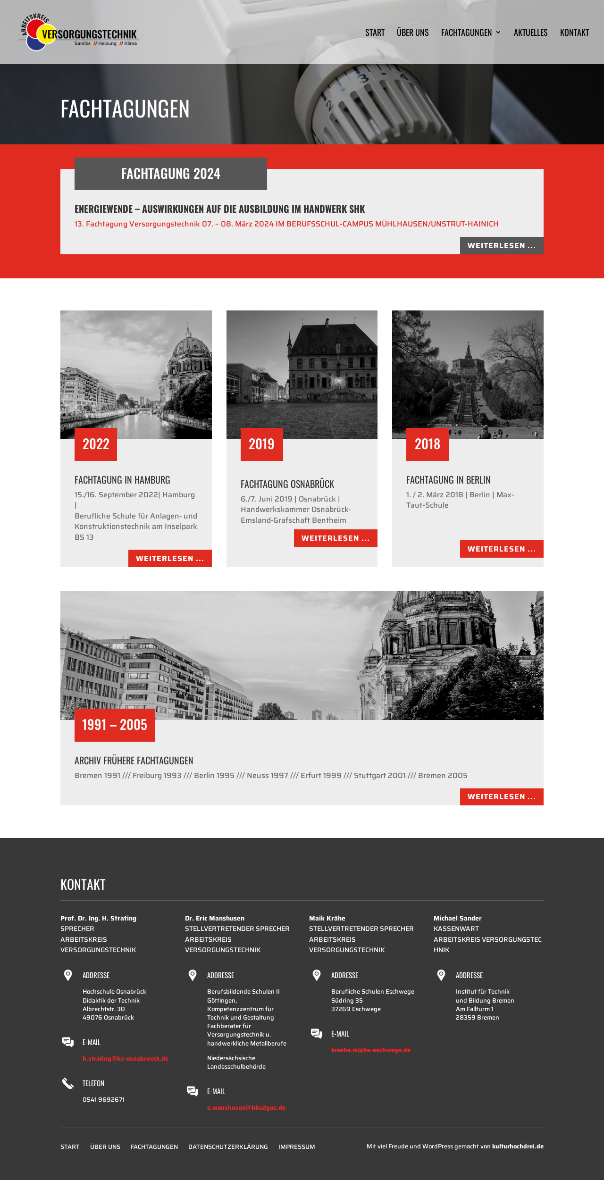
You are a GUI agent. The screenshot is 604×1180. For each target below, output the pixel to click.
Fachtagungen (466, 33)
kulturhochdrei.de (518, 1146)
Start (375, 33)
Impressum (296, 1148)
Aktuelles (531, 33)
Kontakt (574, 33)
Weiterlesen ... (502, 245)
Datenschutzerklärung (228, 1148)
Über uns (413, 33)
